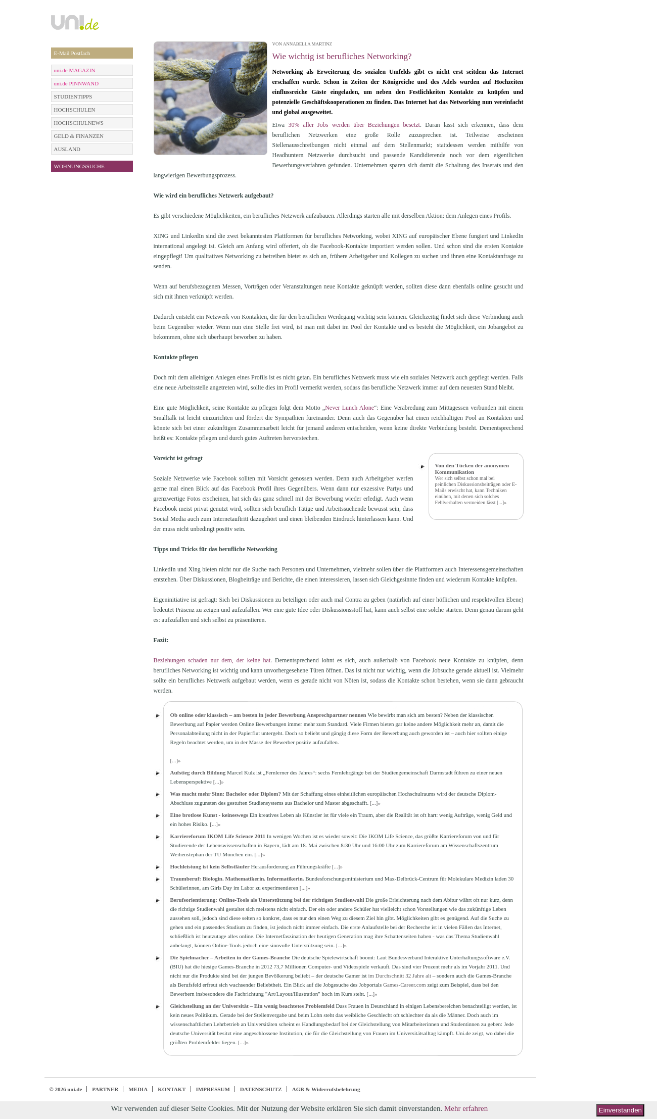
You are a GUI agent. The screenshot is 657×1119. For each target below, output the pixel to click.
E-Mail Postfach (72, 53)
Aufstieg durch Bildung (198, 772)
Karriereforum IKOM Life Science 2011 (218, 836)
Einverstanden (620, 1110)
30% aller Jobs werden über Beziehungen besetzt (354, 124)
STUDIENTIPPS (73, 96)
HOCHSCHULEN (75, 110)
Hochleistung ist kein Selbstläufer (210, 866)
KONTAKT (171, 1089)
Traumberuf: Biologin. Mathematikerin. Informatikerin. (237, 878)
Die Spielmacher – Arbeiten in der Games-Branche (230, 957)
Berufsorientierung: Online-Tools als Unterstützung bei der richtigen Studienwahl (267, 900)
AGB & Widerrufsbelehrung (326, 1089)
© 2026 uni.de (66, 1089)
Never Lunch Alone (349, 407)
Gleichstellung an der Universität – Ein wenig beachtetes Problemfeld (252, 1006)
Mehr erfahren (466, 1108)
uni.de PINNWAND (76, 83)
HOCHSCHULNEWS (79, 123)
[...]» (501, 502)
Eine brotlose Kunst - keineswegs (209, 815)
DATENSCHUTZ (261, 1089)
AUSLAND (67, 149)
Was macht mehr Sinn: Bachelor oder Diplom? (225, 794)
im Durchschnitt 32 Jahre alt (399, 975)
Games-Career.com (404, 985)
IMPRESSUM (213, 1089)
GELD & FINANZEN (79, 136)
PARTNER (105, 1089)
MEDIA (138, 1089)
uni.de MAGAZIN (75, 70)
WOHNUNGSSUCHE (79, 166)
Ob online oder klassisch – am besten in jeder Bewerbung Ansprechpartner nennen (268, 715)
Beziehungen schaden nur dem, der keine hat (212, 660)
